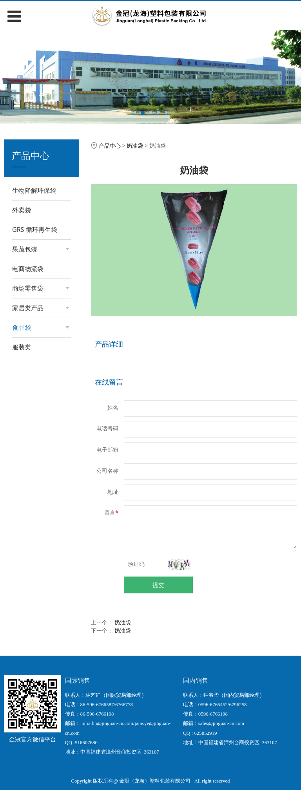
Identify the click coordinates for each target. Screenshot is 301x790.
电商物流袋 (28, 268)
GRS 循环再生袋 (34, 229)
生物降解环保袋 (34, 190)
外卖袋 (21, 210)
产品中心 (110, 145)
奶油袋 (135, 145)
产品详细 (109, 344)
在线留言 (109, 382)
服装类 (21, 347)
